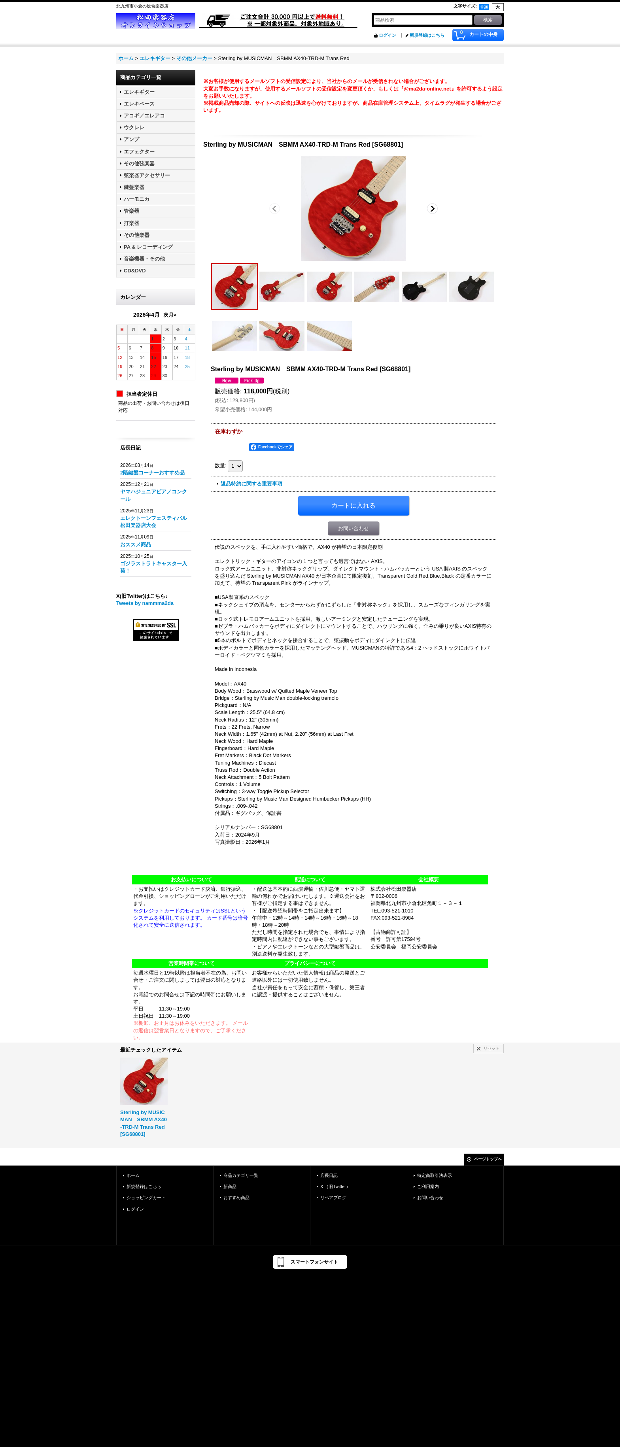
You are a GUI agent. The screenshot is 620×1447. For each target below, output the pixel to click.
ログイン (387, 35)
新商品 (229, 1186)
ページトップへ (488, 1159)
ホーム (133, 1175)
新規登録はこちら (427, 35)
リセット (491, 1048)
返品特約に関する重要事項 (251, 484)
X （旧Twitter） (335, 1186)
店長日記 (329, 1175)
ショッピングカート (146, 1197)
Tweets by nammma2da (145, 603)
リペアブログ (333, 1197)
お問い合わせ (353, 528)
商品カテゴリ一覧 (240, 1175)
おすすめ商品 (236, 1197)
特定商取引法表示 (434, 1175)
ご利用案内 (428, 1186)
